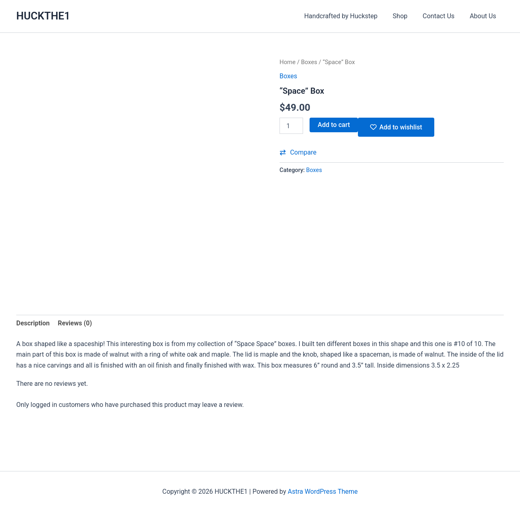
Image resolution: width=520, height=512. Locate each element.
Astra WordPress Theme (323, 491)
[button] (298, 152)
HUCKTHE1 (43, 16)
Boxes (309, 62)
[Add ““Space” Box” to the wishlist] (396, 127)
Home (288, 62)
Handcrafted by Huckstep (348, 16)
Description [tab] (33, 323)
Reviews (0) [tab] (75, 323)
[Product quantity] (291, 126)
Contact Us (442, 16)
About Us (484, 16)
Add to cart (334, 125)
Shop (405, 16)
